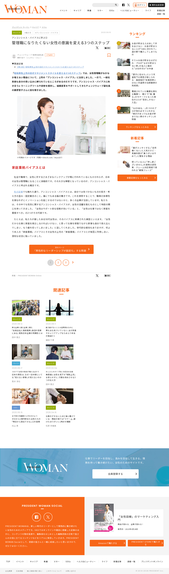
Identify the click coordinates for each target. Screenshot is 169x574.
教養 (89, 10)
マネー (100, 10)
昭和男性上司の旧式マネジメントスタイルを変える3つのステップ (47, 73)
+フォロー (49, 55)
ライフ (148, 10)
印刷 (108, 48)
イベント (64, 10)
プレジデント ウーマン (21, 27)
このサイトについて (54, 571)
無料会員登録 (156, 5)
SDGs (111, 10)
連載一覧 (161, 14)
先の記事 (18, 191)
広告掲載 (19, 571)
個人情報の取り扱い (34, 571)
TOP (8, 561)
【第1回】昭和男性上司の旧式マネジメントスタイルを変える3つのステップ (50, 67)
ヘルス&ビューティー (129, 10)
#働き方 (28, 32)
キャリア (77, 10)
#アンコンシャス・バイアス (46, 32)
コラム (44, 27)
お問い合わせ (71, 571)
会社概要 (8, 571)
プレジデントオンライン (152, 561)
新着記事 (161, 10)
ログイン (139, 5)
